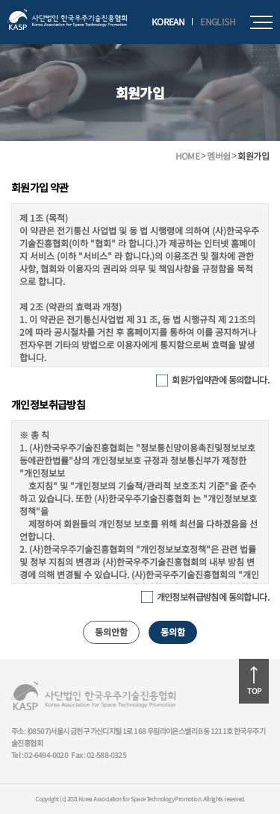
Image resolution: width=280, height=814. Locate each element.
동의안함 (111, 631)
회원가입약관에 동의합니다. (220, 379)
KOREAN (168, 21)
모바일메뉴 (261, 22)
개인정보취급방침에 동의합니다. (213, 596)
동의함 (173, 631)
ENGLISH (217, 21)
